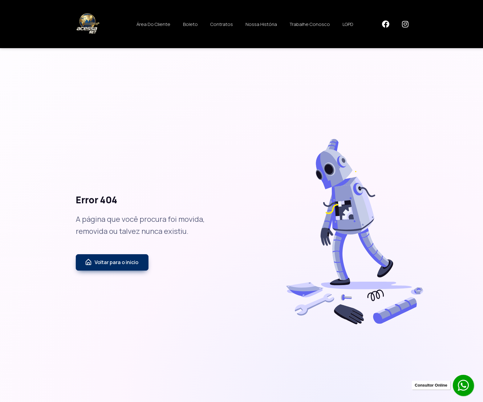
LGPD (348, 24)
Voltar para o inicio (111, 262)
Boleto (190, 24)
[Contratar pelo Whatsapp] (463, 385)
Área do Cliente (153, 24)
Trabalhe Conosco (310, 24)
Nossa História (261, 24)
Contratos (221, 24)
